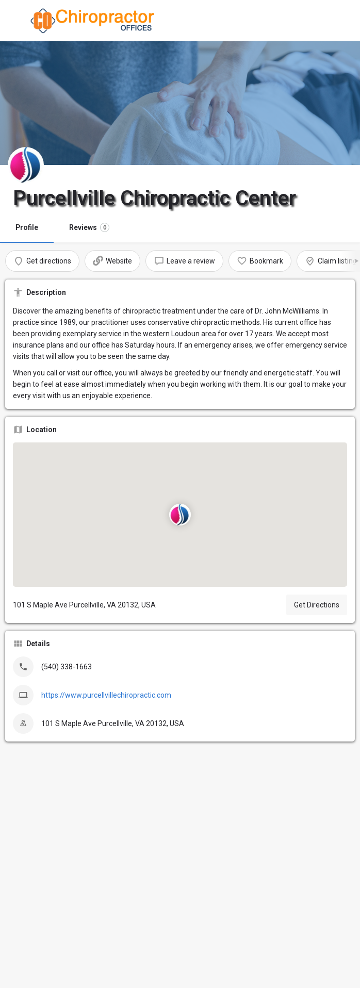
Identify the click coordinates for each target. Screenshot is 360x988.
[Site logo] (94, 21)
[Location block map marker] (180, 514)
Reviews (89, 227)
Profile (26, 227)
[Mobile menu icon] (17, 21)
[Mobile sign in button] (343, 20)
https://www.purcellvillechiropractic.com (106, 695)
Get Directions (316, 605)
